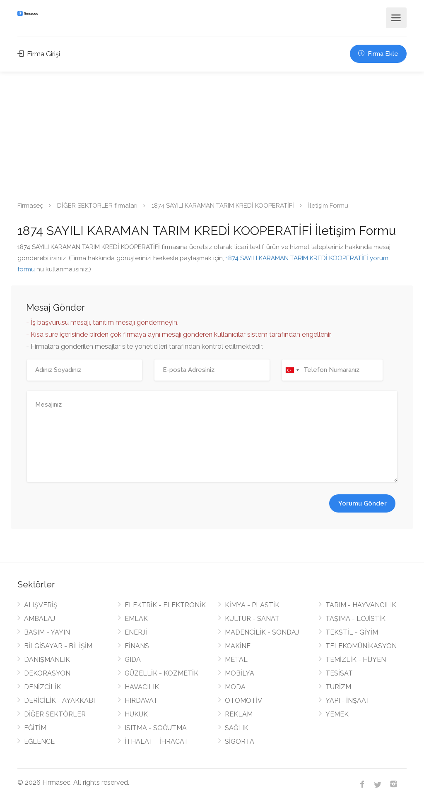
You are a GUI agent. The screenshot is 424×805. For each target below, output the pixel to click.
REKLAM (239, 714)
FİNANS (137, 646)
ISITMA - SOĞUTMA (156, 728)
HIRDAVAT (141, 700)
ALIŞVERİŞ (41, 605)
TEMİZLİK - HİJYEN (355, 660)
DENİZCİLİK (42, 687)
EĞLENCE (39, 741)
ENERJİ (136, 632)
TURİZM (338, 687)
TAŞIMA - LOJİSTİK (355, 619)
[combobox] (291, 370)
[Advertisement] (212, 134)
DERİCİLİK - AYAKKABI (59, 700)
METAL (236, 660)
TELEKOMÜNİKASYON (361, 646)
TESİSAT (339, 673)
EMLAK (136, 619)
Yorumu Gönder (362, 503)
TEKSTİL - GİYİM (351, 632)
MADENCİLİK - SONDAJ (262, 632)
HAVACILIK (142, 687)
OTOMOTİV (243, 700)
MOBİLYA (239, 673)
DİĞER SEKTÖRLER (55, 714)
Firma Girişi (38, 54)
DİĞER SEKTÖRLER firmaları (97, 205)
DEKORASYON (47, 673)
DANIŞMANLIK (47, 660)
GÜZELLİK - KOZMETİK (161, 673)
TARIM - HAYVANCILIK (360, 605)
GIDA (133, 660)
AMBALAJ (39, 619)
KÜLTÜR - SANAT (252, 619)
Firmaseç (30, 205)
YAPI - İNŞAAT (347, 700)
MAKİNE (238, 646)
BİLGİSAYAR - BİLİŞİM (58, 646)
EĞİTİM (35, 728)
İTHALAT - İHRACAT (156, 741)
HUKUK (136, 714)
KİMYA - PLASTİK (252, 605)
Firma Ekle (378, 54)
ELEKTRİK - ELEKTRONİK (165, 605)
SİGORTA (239, 741)
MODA (235, 687)
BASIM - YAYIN (47, 632)
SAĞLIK (236, 728)
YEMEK (337, 714)
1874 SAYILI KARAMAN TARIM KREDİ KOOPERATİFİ (223, 205)
